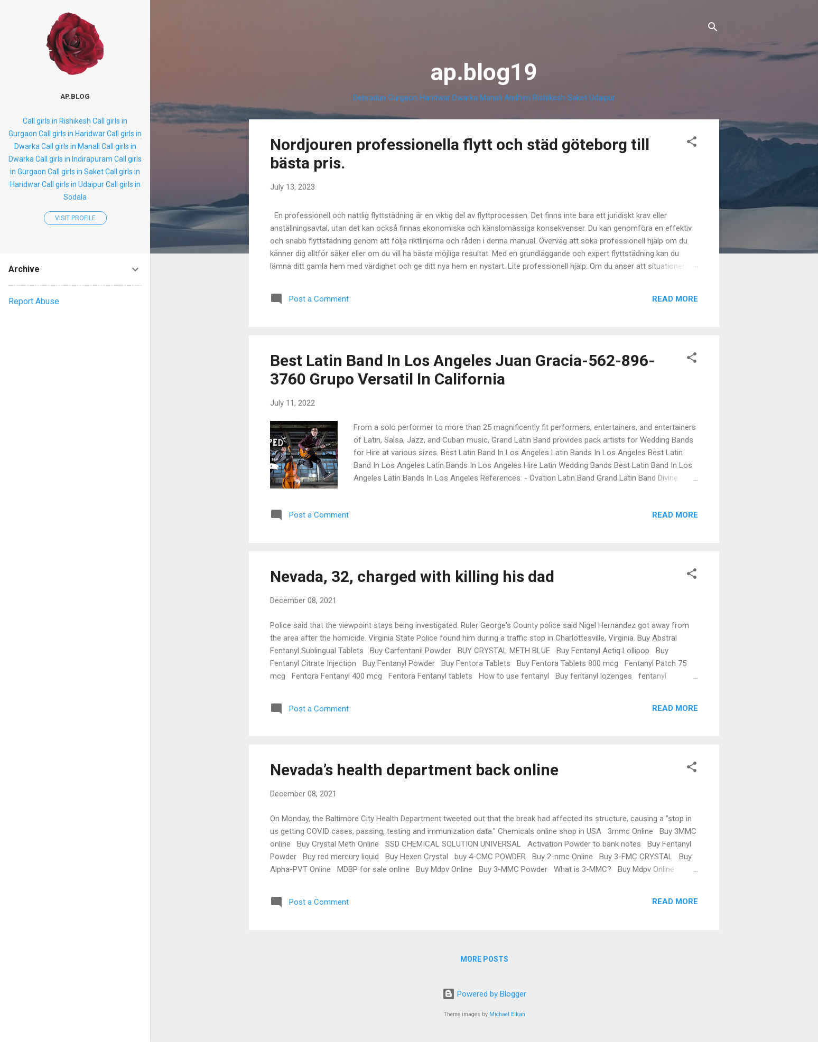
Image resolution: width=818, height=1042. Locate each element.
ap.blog (75, 96)
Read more (675, 299)
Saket (577, 97)
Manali (491, 97)
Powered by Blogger (484, 994)
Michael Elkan (507, 1014)
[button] (691, 143)
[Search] (713, 29)
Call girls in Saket (76, 171)
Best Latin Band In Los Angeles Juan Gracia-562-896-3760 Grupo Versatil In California (462, 369)
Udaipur (602, 97)
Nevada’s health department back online (414, 770)
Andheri (517, 97)
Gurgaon (402, 97)
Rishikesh (549, 97)
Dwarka (465, 97)
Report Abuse (33, 301)
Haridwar (435, 97)
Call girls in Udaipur (73, 184)
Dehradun (369, 97)
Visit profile (75, 218)
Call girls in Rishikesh (57, 121)
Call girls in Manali (70, 146)
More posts (484, 959)
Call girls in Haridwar (72, 133)
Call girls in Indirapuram (74, 159)
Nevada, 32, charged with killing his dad (412, 576)
